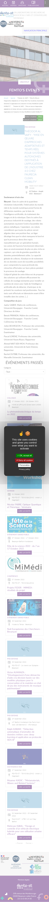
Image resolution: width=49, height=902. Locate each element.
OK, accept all (24, 455)
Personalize (24, 465)
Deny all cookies (24, 460)
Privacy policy (24, 469)
